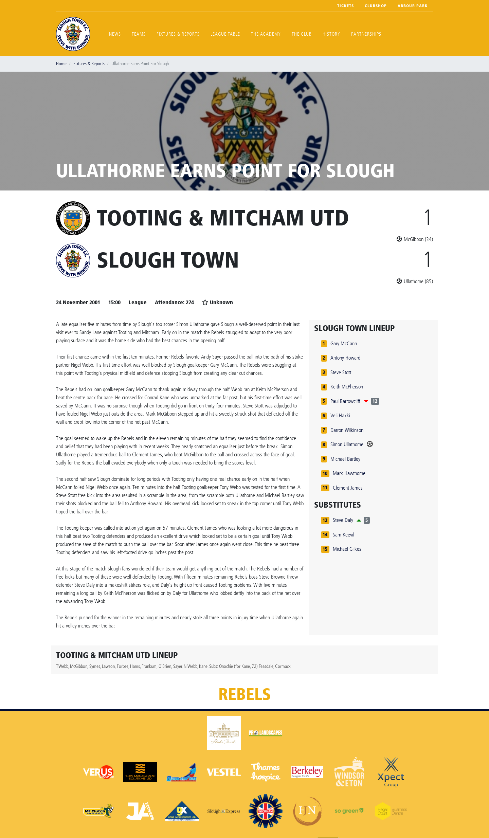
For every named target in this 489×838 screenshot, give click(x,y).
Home (61, 64)
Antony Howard (345, 357)
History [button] (331, 34)
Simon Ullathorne (346, 444)
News (115, 34)
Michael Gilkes (347, 549)
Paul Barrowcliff (345, 401)
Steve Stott (340, 372)
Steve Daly (343, 520)
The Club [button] (302, 34)
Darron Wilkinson (346, 430)
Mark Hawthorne (349, 473)
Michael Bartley (345, 459)
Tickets (345, 5)
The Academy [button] (266, 34)
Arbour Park (413, 5)
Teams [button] (139, 34)
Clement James (348, 488)
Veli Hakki (340, 415)
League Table (225, 34)
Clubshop (376, 5)
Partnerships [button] (366, 34)
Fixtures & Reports (178, 34)
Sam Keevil (343, 534)
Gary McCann (343, 343)
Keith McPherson (346, 386)
